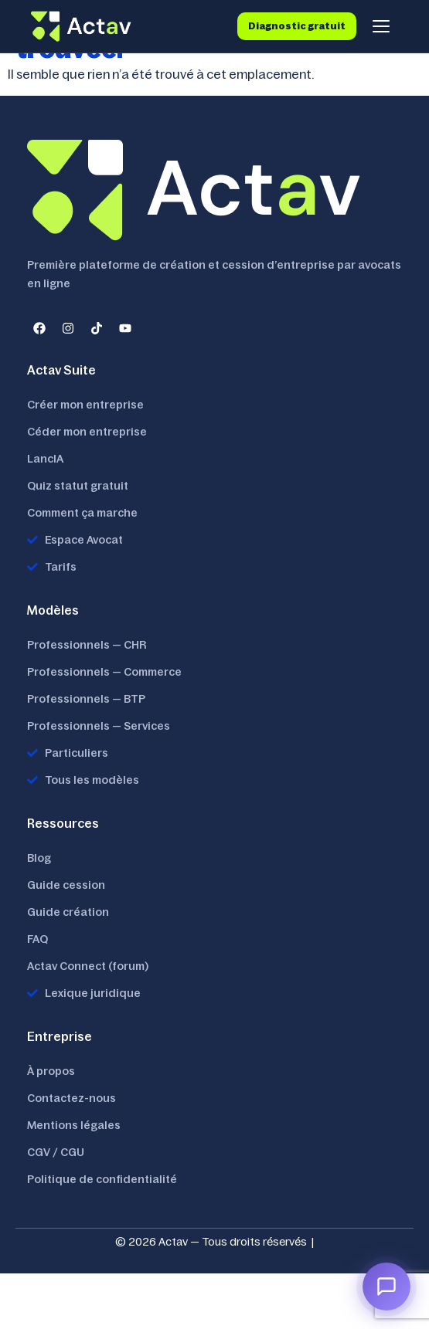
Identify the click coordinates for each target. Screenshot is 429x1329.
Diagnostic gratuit (297, 26)
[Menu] (381, 26)
